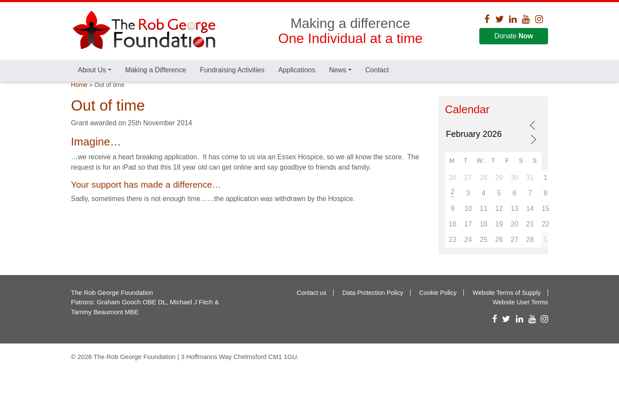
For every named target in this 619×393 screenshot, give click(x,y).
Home (79, 100)
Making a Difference (155, 70)
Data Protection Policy (372, 308)
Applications (296, 70)
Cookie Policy (438, 308)
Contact (377, 70)
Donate (513, 36)
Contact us (311, 308)
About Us (92, 70)
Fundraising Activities (232, 70)
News (337, 70)
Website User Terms (520, 318)
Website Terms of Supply (506, 308)
